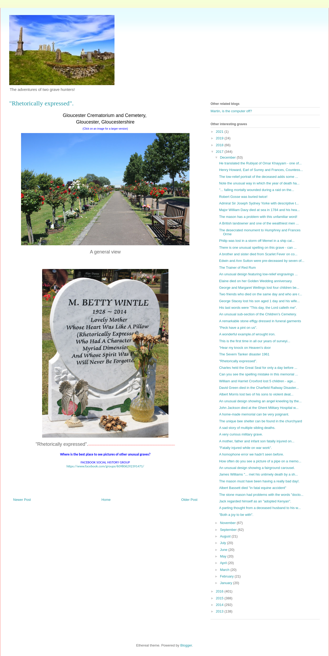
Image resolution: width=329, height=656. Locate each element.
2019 (220, 138)
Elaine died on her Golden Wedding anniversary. (255, 281)
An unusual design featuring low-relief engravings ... (258, 274)
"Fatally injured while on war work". (245, 448)
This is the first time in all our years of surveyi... (254, 341)
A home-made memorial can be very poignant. (254, 414)
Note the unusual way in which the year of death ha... (259, 183)
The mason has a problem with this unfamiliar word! (258, 217)
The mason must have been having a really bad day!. (259, 481)
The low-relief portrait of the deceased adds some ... (258, 177)
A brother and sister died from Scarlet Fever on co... (258, 254)
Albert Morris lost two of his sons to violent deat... (256, 394)
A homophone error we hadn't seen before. (251, 454)
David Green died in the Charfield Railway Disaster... (259, 388)
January (226, 583)
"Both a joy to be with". (236, 515)
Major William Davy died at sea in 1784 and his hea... (259, 210)
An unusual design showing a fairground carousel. (257, 468)
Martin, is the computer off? (231, 111)
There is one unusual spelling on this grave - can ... (257, 247)
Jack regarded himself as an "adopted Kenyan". (255, 501)
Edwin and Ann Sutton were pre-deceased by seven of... (261, 261)
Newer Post (22, 500)
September (229, 530)
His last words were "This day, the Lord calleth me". (258, 308)
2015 (220, 598)
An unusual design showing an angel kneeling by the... (260, 401)
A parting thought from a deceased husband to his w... (260, 508)
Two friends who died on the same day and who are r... (260, 294)
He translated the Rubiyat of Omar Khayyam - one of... (260, 163)
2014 (220, 605)
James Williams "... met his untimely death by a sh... (258, 474)
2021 (220, 132)
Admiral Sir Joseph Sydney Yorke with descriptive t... (259, 203)
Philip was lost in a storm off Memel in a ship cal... (257, 241)
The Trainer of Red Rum (237, 268)
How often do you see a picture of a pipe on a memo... (260, 461)
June (224, 550)
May (223, 556)
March (225, 570)
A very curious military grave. (241, 434)
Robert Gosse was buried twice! (243, 197)
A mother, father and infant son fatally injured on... (256, 441)
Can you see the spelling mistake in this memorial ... (258, 374)
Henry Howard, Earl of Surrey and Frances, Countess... (261, 170)
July (223, 543)
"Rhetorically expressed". (238, 361)
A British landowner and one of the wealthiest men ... (259, 223)
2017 (220, 152)
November (228, 523)
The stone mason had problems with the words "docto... (261, 495)
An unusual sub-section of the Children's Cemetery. (258, 314)
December (228, 157)
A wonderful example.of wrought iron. (247, 334)
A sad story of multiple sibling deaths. (247, 428)
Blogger (186, 645)
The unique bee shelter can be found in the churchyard (260, 421)
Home (106, 500)
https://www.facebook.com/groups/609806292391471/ (105, 466)
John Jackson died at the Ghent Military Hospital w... (258, 408)
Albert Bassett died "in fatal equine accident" (252, 488)
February (227, 576)
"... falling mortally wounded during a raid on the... (256, 190)
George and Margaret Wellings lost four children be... (259, 288)
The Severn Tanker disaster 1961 (244, 354)
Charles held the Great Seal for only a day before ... (258, 368)
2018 (220, 145)
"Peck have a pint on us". (238, 328)
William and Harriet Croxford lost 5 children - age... (257, 381)
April (224, 563)
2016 (220, 591)
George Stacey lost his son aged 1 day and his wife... (259, 301)
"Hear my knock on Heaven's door (245, 348)
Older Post (189, 500)
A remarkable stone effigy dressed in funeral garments (260, 321)
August (226, 536)
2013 (220, 611)
